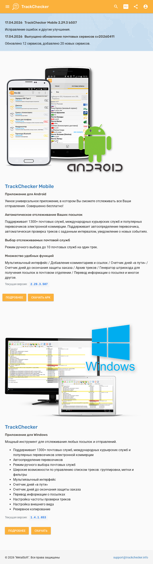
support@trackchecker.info (130, 557)
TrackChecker (35, 6)
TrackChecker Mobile (29, 186)
